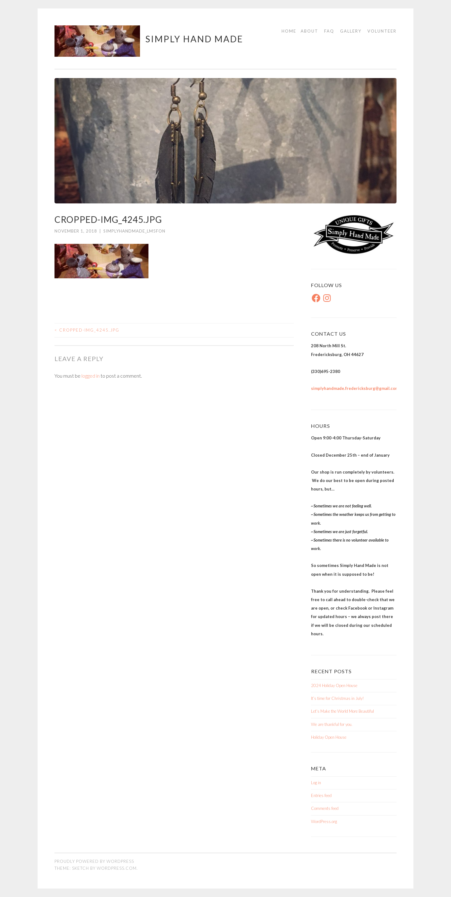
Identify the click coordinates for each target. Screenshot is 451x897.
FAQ (329, 31)
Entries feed (321, 795)
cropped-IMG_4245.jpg (86, 330)
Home (289, 31)
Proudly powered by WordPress (94, 861)
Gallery (350, 31)
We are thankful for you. (331, 724)
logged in (90, 376)
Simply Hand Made (194, 39)
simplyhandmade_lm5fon (134, 230)
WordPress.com (117, 868)
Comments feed (325, 808)
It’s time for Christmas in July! (337, 698)
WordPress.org (324, 821)
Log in (316, 782)
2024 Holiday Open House (334, 685)
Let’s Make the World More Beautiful (342, 711)
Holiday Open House (328, 737)
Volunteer (382, 31)
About (309, 31)
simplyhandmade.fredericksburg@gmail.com (355, 388)
